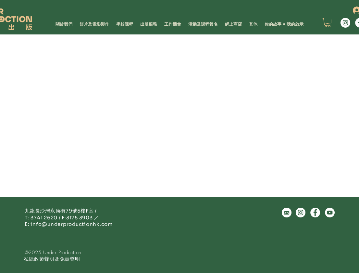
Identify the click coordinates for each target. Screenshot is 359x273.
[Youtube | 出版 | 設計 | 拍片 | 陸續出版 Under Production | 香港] (330, 212)
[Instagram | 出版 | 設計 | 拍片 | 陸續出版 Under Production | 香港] (345, 23)
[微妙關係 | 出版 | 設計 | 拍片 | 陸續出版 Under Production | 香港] (286, 212)
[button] (149, 21)
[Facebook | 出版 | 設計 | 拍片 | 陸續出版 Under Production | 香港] (315, 212)
